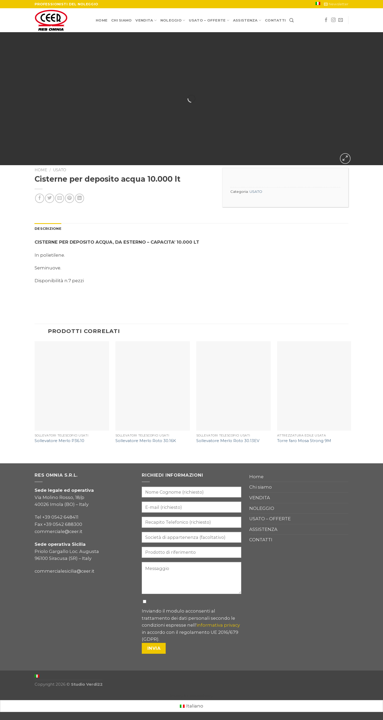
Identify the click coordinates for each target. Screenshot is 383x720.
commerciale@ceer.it (58, 531)
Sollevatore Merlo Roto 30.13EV (227, 440)
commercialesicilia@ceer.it (64, 571)
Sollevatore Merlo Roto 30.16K (145, 440)
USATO (59, 170)
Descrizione (48, 228)
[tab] (48, 228)
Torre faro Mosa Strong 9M (304, 440)
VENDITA (145, 20)
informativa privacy (218, 625)
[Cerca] (291, 20)
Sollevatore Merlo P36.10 (59, 440)
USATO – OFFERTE (209, 20)
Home (101, 20)
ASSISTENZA (247, 20)
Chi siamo (121, 20)
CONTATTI (275, 20)
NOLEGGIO (172, 20)
